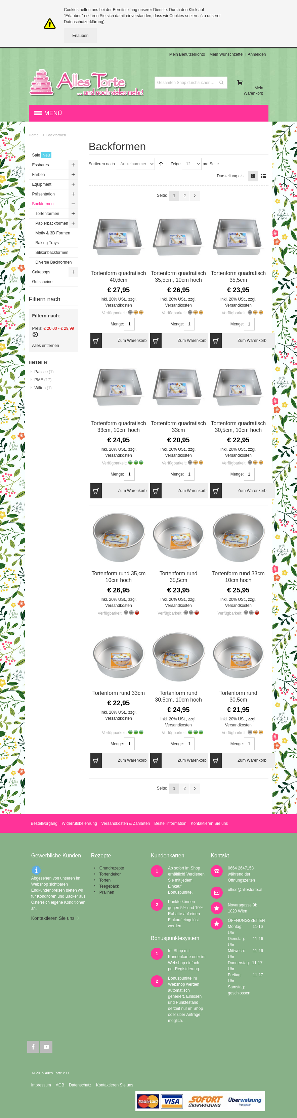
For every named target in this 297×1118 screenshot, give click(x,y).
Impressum (41, 1085)
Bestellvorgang (44, 823)
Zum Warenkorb (118, 340)
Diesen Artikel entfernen (35, 334)
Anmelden (257, 54)
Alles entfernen (45, 345)
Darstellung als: (231, 176)
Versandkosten (118, 305)
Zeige (175, 164)
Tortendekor (110, 874)
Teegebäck (109, 886)
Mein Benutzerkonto (187, 54)
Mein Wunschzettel (226, 54)
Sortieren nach (102, 164)
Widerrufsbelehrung (79, 823)
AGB (60, 1085)
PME (43, 379)
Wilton (43, 388)
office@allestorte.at (245, 889)
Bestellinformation (170, 823)
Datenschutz (80, 1085)
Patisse (44, 371)
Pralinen (106, 892)
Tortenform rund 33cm (118, 693)
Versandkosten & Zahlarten (125, 823)
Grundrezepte (111, 868)
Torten (105, 880)
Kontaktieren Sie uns (209, 823)
